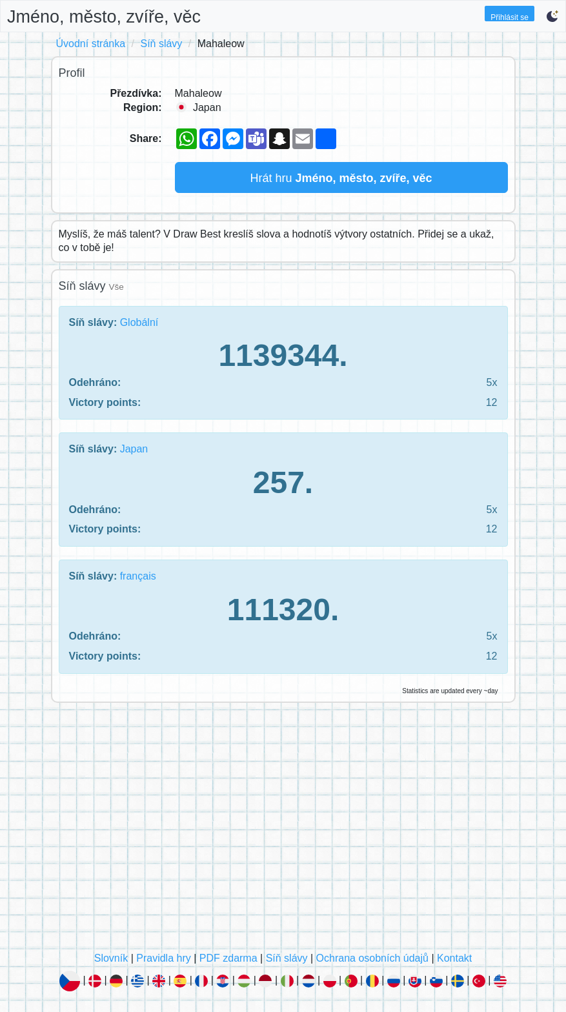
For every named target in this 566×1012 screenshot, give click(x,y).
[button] (552, 16)
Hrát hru (341, 178)
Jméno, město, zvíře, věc (104, 16)
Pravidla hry (163, 958)
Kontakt (454, 958)
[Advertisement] (283, 830)
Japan (134, 448)
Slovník (111, 958)
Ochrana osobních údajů (372, 958)
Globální (139, 322)
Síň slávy (161, 43)
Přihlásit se (509, 17)
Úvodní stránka (91, 43)
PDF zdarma (228, 958)
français (138, 576)
